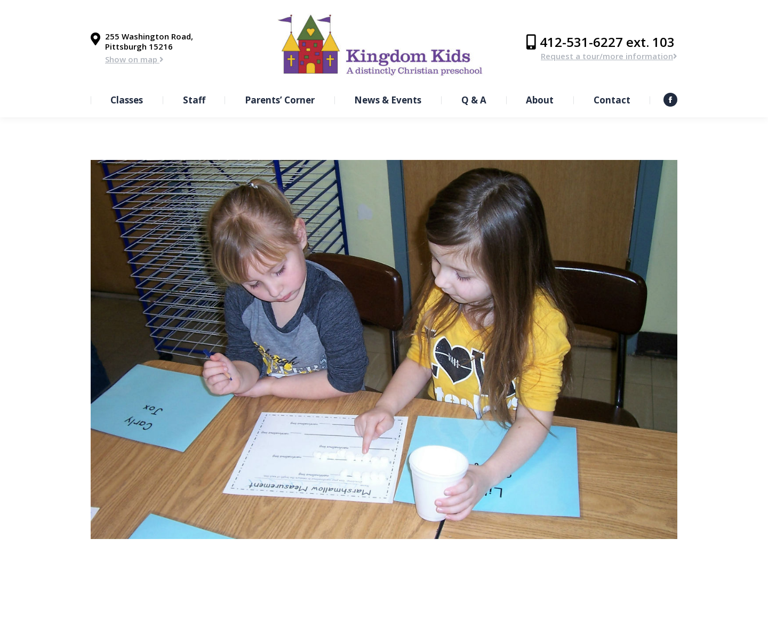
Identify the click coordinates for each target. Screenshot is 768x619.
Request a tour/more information (609, 56)
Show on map (134, 59)
